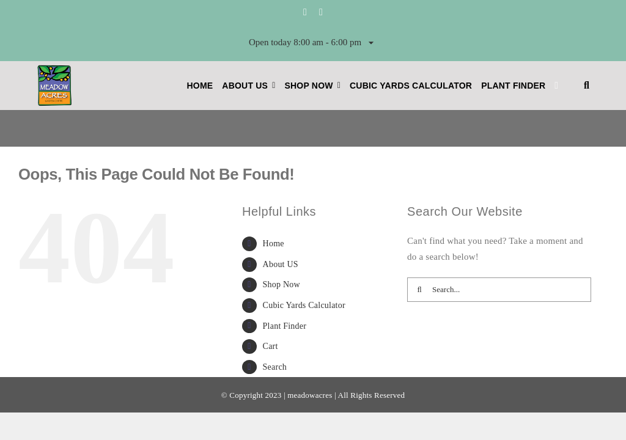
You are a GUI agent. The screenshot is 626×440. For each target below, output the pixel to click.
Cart (270, 346)
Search (275, 367)
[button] (586, 85)
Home (273, 243)
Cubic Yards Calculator (304, 305)
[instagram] (321, 12)
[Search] (419, 289)
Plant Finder (285, 326)
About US (280, 264)
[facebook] (305, 12)
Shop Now (281, 284)
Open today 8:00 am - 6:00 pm (313, 43)
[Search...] (499, 289)
